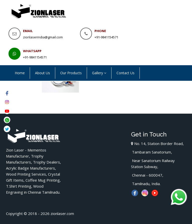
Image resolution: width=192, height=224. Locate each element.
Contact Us (125, 72)
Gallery (99, 72)
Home (20, 72)
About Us (42, 72)
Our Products (71, 72)
